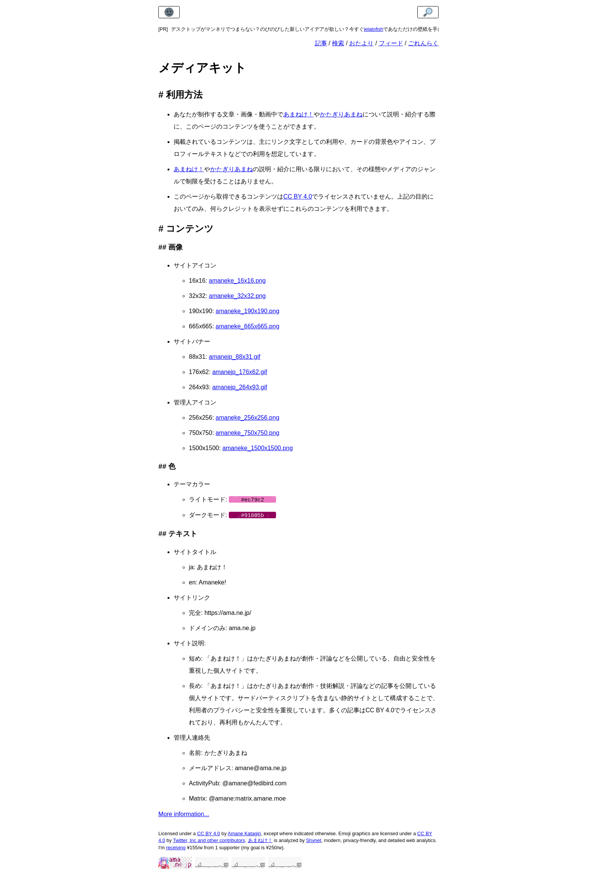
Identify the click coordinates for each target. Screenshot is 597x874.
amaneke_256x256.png (247, 417)
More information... (183, 813)
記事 (321, 43)
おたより (361, 43)
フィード (391, 43)
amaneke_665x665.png (247, 326)
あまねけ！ (298, 114)
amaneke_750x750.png (247, 433)
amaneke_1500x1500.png (257, 448)
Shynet (313, 839)
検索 (338, 43)
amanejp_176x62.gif (239, 372)
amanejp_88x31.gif (234, 356)
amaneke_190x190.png (247, 311)
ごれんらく (423, 43)
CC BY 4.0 (297, 196)
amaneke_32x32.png (237, 296)
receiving (175, 847)
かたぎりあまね (341, 114)
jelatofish (373, 29)
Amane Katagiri (244, 833)
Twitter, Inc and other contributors (209, 839)
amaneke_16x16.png (237, 280)
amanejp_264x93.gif (239, 387)
